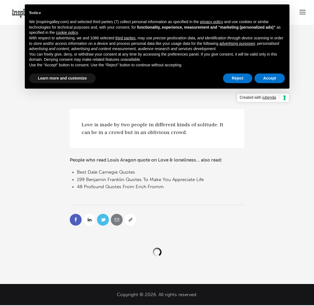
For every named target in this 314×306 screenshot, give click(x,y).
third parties (125, 38)
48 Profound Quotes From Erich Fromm (120, 186)
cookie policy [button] (67, 32)
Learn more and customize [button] (62, 78)
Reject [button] (237, 78)
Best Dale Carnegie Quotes (106, 172)
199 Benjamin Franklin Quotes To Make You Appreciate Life (140, 179)
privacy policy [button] (211, 22)
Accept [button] (269, 78)
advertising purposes (237, 43)
